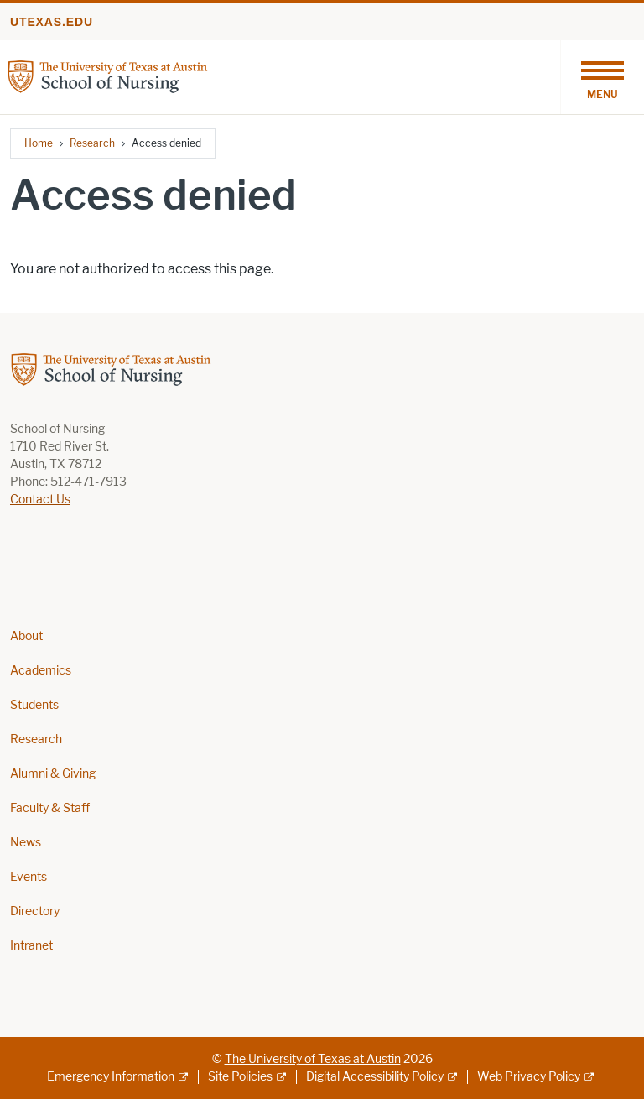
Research (92, 143)
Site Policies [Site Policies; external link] (240, 1077)
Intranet (31, 946)
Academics (40, 671)
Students (34, 705)
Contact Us (40, 499)
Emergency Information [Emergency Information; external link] (110, 1077)
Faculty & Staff (50, 808)
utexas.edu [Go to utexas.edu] (51, 22)
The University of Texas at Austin (313, 1059)
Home (38, 143)
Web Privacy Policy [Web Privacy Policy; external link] (528, 1077)
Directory (35, 911)
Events (28, 877)
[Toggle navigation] (602, 77)
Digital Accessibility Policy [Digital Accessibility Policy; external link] (375, 1077)
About (26, 636)
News (25, 843)
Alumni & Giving (53, 774)
